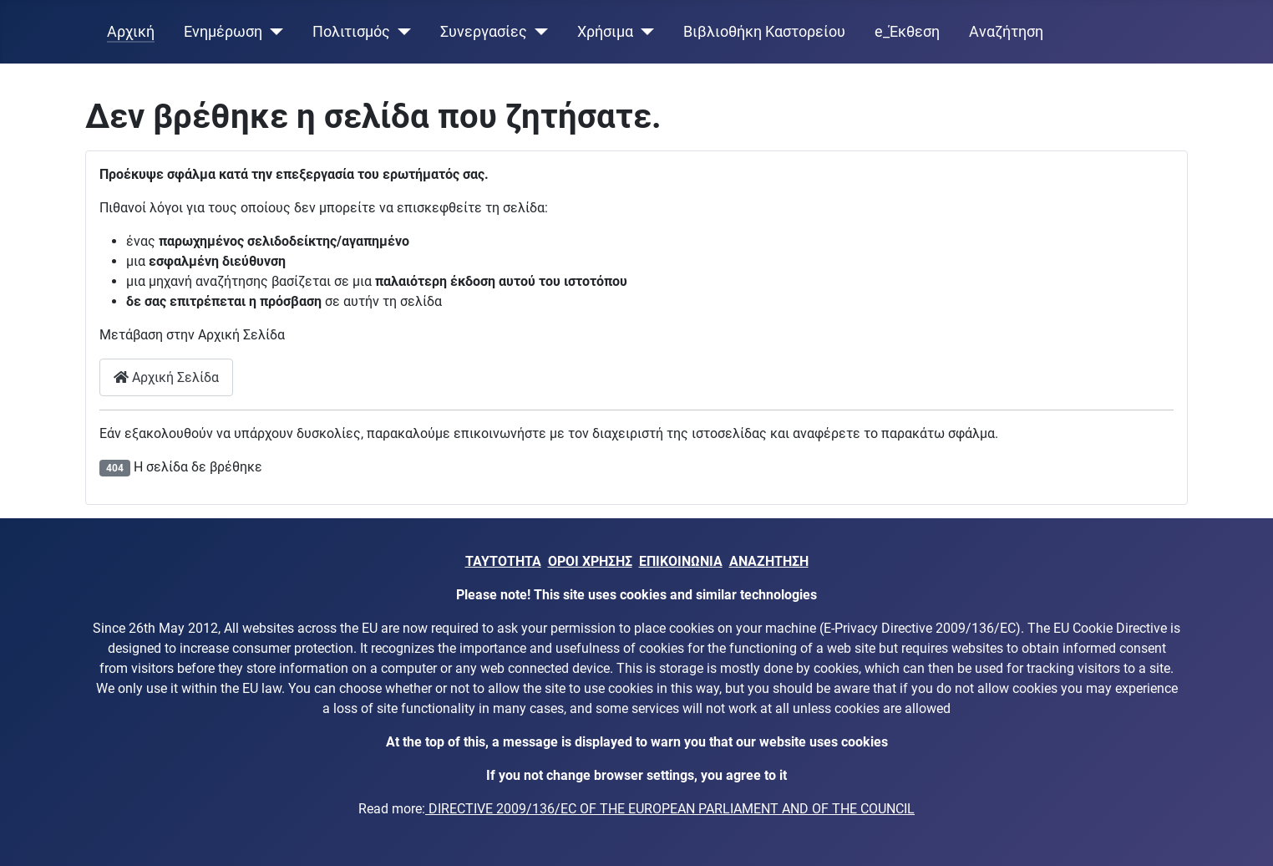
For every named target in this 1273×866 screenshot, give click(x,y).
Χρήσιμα (605, 31)
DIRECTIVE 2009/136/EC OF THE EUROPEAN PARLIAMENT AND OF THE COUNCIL (670, 809)
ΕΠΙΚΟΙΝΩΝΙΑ (681, 561)
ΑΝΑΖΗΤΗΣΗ (769, 561)
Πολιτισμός (351, 31)
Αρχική (131, 31)
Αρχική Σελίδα (166, 377)
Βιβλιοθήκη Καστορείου (764, 31)
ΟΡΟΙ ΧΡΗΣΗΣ (590, 561)
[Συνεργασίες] (537, 32)
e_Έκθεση (907, 31)
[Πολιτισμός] (400, 32)
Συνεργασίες (483, 31)
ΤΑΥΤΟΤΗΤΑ (503, 561)
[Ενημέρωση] (272, 32)
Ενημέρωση (223, 31)
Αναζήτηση (1006, 31)
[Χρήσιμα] (643, 32)
